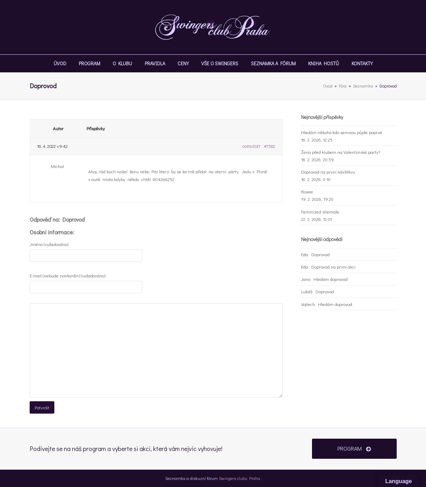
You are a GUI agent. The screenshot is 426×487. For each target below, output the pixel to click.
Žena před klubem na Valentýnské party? (340, 152)
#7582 (269, 146)
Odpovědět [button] (251, 146)
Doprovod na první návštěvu (328, 172)
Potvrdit (42, 407)
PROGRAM (354, 448)
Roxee (307, 191)
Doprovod (320, 254)
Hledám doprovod (330, 279)
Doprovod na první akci (333, 267)
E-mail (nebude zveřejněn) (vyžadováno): (68, 275)
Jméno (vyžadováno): (49, 244)
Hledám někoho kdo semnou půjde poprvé (341, 132)
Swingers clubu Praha (239, 478)
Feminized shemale (320, 212)
